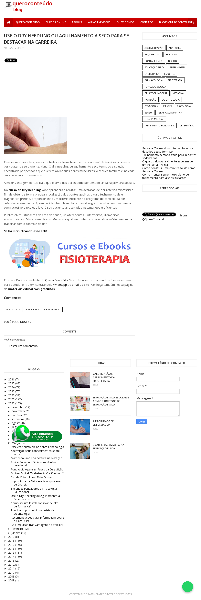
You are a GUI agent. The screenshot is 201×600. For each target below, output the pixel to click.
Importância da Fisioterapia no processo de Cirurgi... (36, 482)
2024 (11, 387)
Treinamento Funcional (159, 125)
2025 (11, 383)
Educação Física (154, 67)
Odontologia (171, 99)
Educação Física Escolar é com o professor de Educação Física (111, 401)
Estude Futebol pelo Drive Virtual (31, 477)
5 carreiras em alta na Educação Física (108, 446)
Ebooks (77, 22)
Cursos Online (56, 22)
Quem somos (125, 22)
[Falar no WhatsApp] (187, 586)
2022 (11, 395)
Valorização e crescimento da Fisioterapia (104, 377)
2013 (11, 560)
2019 (11, 537)
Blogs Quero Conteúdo (175, 22)
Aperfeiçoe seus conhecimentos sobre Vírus (35, 452)
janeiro (16, 533)
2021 (11, 399)
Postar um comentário (23, 346)
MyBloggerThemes (119, 594)
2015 (11, 552)
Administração (153, 48)
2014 (11, 557)
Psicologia (184, 106)
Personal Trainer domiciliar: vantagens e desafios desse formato (167, 149)
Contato (146, 22)
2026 (11, 379)
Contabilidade (153, 61)
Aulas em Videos (99, 22)
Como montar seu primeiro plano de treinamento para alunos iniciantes (165, 176)
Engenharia (151, 74)
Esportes (169, 74)
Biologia (171, 54)
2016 (11, 548)
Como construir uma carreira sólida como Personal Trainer (169, 169)
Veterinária (187, 125)
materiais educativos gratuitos (32, 289)
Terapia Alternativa (170, 112)
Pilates (167, 106)
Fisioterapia (32, 309)
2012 (11, 564)
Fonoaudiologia (155, 86)
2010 (11, 572)
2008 (11, 580)
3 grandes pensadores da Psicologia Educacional (34, 490)
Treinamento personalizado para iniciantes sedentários (169, 156)
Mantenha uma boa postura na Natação (36, 458)
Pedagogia (151, 106)
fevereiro (18, 529)
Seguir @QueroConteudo (164, 217)
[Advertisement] (33, 91)
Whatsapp (60, 284)
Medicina (178, 93)
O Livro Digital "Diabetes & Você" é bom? (37, 473)
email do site (81, 284)
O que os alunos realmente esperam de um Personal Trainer (167, 163)
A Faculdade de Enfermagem (103, 422)
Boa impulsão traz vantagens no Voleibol (37, 525)
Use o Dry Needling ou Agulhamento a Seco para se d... (35, 497)
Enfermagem (177, 67)
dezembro (18, 407)
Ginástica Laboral (155, 93)
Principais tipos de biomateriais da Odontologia (32, 511)
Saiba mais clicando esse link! (25, 231)
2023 (11, 391)
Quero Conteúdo (28, 22)
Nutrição (150, 99)
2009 (11, 576)
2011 (11, 568)
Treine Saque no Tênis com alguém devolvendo (33, 463)
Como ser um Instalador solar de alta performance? (34, 504)
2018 (11, 540)
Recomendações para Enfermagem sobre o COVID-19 (37, 519)
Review (148, 112)
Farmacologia (153, 80)
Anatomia (175, 48)
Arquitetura (152, 54)
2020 (11, 403)
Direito (172, 61)
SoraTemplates (94, 594)
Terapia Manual (52, 309)
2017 (11, 545)
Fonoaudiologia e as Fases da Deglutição (37, 469)
